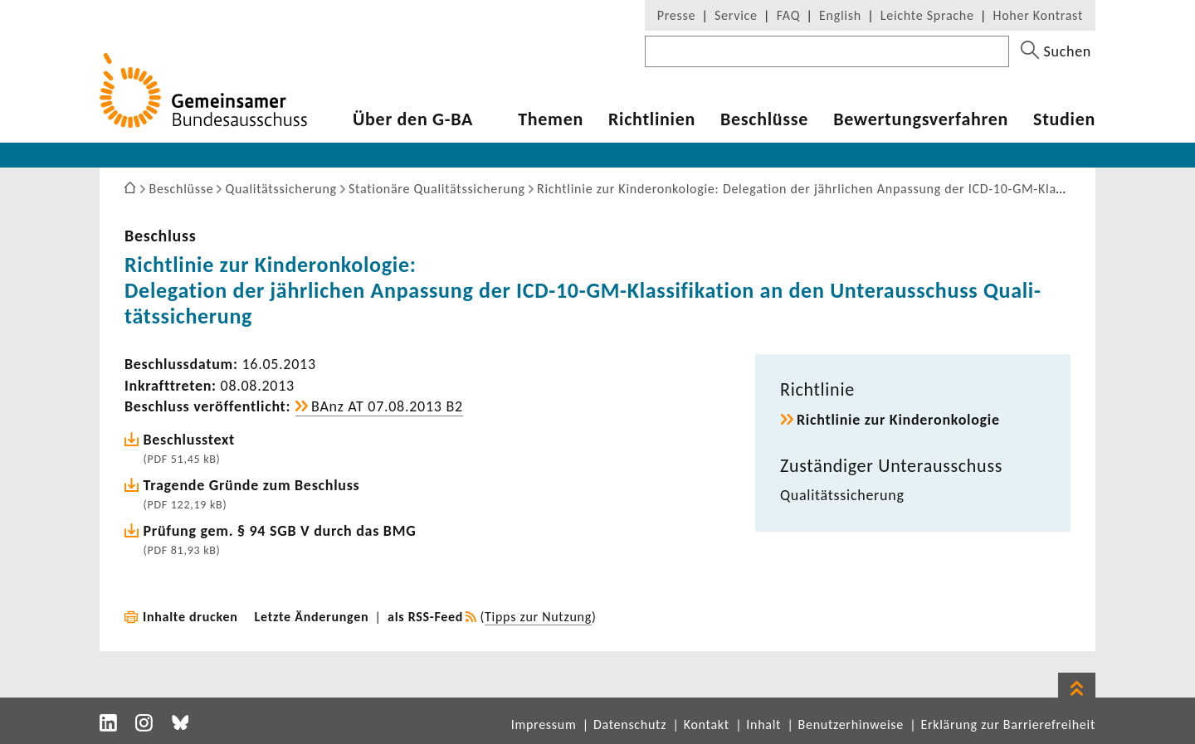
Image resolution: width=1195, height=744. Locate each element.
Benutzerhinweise (851, 724)
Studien (1064, 119)
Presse (676, 15)
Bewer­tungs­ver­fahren (920, 119)
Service (736, 15)
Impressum (544, 724)
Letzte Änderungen (312, 617)
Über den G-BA (413, 119)
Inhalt (763, 724)
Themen (550, 119)
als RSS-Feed (425, 617)
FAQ (788, 15)
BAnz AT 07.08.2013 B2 (387, 406)
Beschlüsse (764, 119)
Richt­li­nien (651, 119)
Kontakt (706, 724)
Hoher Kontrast (1038, 15)
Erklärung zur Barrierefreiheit (1007, 724)
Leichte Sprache (927, 15)
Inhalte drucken (190, 617)
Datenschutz (629, 724)
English (840, 15)
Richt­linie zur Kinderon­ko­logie (898, 420)
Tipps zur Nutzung (538, 617)
